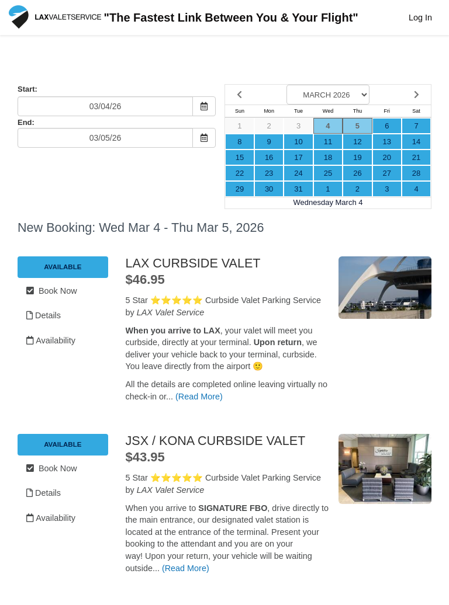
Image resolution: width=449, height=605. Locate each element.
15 (240, 157)
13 (387, 141)
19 (357, 157)
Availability (50, 340)
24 (298, 173)
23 (269, 173)
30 (269, 189)
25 (328, 173)
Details (43, 315)
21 (416, 157)
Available (62, 266)
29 (240, 189)
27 (387, 173)
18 (328, 157)
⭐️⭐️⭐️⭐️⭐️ (176, 300)
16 (269, 157)
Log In (420, 17)
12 (357, 141)
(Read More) (199, 396)
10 (298, 141)
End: (26, 122)
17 (298, 157)
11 (328, 141)
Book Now (51, 290)
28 (416, 173)
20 (387, 157)
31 (298, 189)
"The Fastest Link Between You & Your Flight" (183, 18)
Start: (27, 89)
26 (357, 173)
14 (416, 141)
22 (240, 173)
